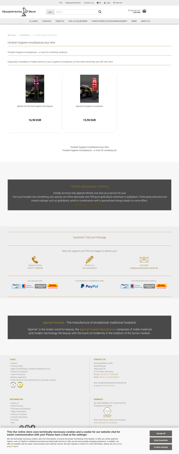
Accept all (160, 433)
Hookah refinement (19, 417)
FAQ (60, 3)
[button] (99, 3)
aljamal (34, 21)
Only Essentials (161, 440)
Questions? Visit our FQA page (89, 237)
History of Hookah (19, 414)
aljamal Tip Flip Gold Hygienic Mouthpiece (35, 106)
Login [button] (107, 3)
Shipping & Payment (73, 3)
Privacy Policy (17, 366)
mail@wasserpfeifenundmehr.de (144, 268)
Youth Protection (18, 374)
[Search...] (50, 11)
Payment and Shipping (20, 409)
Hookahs (46, 21)
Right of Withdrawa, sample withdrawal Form (30, 369)
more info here (97, 204)
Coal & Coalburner (77, 21)
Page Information (18, 411)
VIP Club (14, 420)
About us (15, 403)
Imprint (15, 446)
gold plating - (81, 204)
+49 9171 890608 (35, 268)
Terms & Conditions (19, 371)
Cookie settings (161, 447)
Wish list (117, 3)
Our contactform (89, 268)
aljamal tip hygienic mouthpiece (89, 106)
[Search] (100, 12)
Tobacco (59, 21)
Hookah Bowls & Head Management (109, 21)
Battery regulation (19, 377)
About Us (145, 21)
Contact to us (88, 3)
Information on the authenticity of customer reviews (33, 380)
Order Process (17, 406)
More (134, 21)
